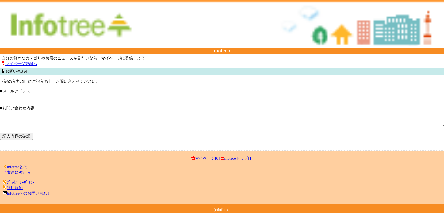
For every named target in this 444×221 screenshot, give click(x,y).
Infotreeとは (17, 169)
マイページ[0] (207, 161)
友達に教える (19, 175)
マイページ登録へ (21, 63)
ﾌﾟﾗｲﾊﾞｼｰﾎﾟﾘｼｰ (21, 185)
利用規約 (15, 190)
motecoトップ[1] (238, 161)
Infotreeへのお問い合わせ (29, 196)
